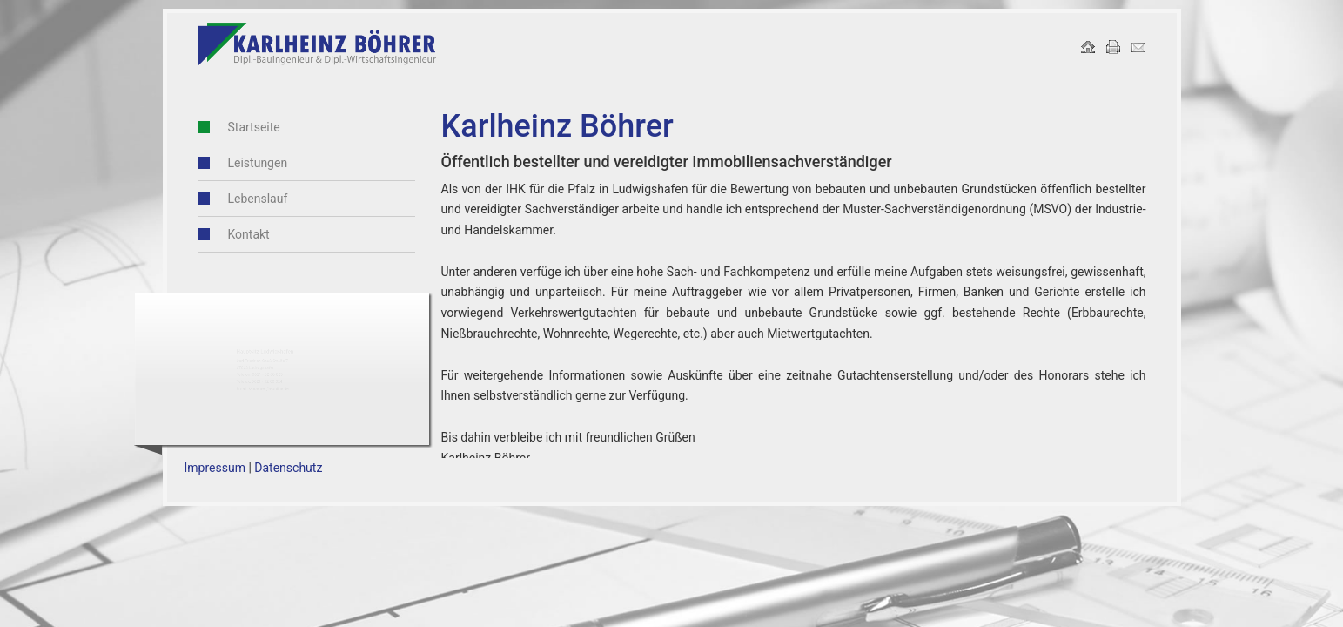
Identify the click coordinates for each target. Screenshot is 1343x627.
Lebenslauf (258, 199)
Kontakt (249, 234)
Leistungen (258, 163)
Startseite (254, 127)
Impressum (215, 468)
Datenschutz (288, 468)
